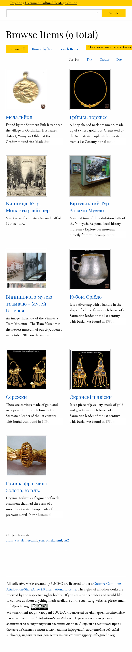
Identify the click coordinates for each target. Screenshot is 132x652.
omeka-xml (54, 540)
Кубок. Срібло (86, 296)
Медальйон (19, 117)
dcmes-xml (29, 540)
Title (89, 59)
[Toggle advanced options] (97, 13)
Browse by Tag (42, 49)
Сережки (16, 397)
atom (9, 540)
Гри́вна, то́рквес (88, 117)
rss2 (66, 540)
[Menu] (3, 3)
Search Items (68, 49)
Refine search (64, 550)
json (41, 540)
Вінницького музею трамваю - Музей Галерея (29, 303)
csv (17, 540)
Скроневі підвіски (91, 397)
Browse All (17, 49)
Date (120, 59)
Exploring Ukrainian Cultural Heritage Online (43, 3)
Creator (104, 59)
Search (113, 13)
